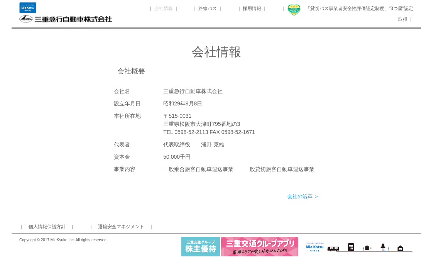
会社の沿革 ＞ (303, 196)
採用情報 (252, 8)
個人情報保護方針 (47, 226)
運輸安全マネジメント (121, 226)
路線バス (208, 8)
